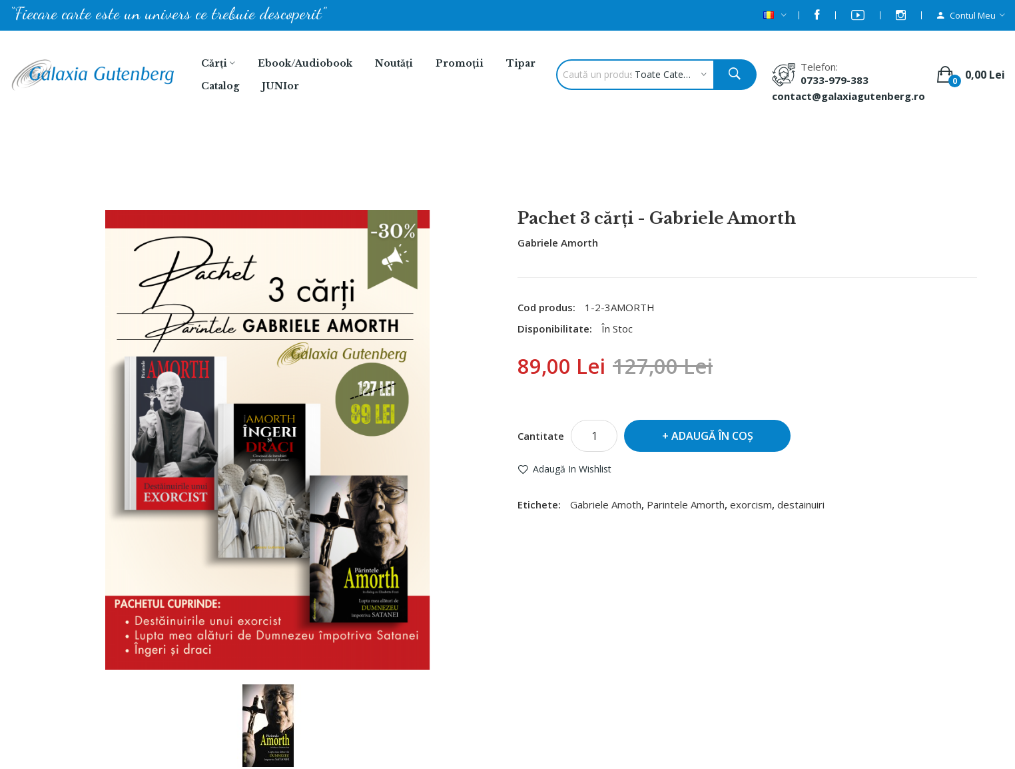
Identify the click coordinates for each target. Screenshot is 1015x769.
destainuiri (801, 504)
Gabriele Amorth (557, 242)
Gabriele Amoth (605, 504)
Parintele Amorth (686, 504)
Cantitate (540, 435)
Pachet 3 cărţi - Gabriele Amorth (556, 174)
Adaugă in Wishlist (572, 468)
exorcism (751, 504)
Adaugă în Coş (712, 435)
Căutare (438, 174)
